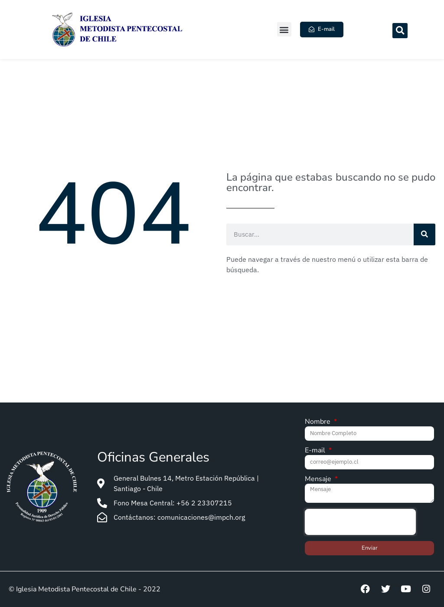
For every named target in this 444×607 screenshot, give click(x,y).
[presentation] (360, 522)
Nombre (318, 422)
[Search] (424, 234)
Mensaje (319, 479)
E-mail (316, 451)
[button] (284, 29)
